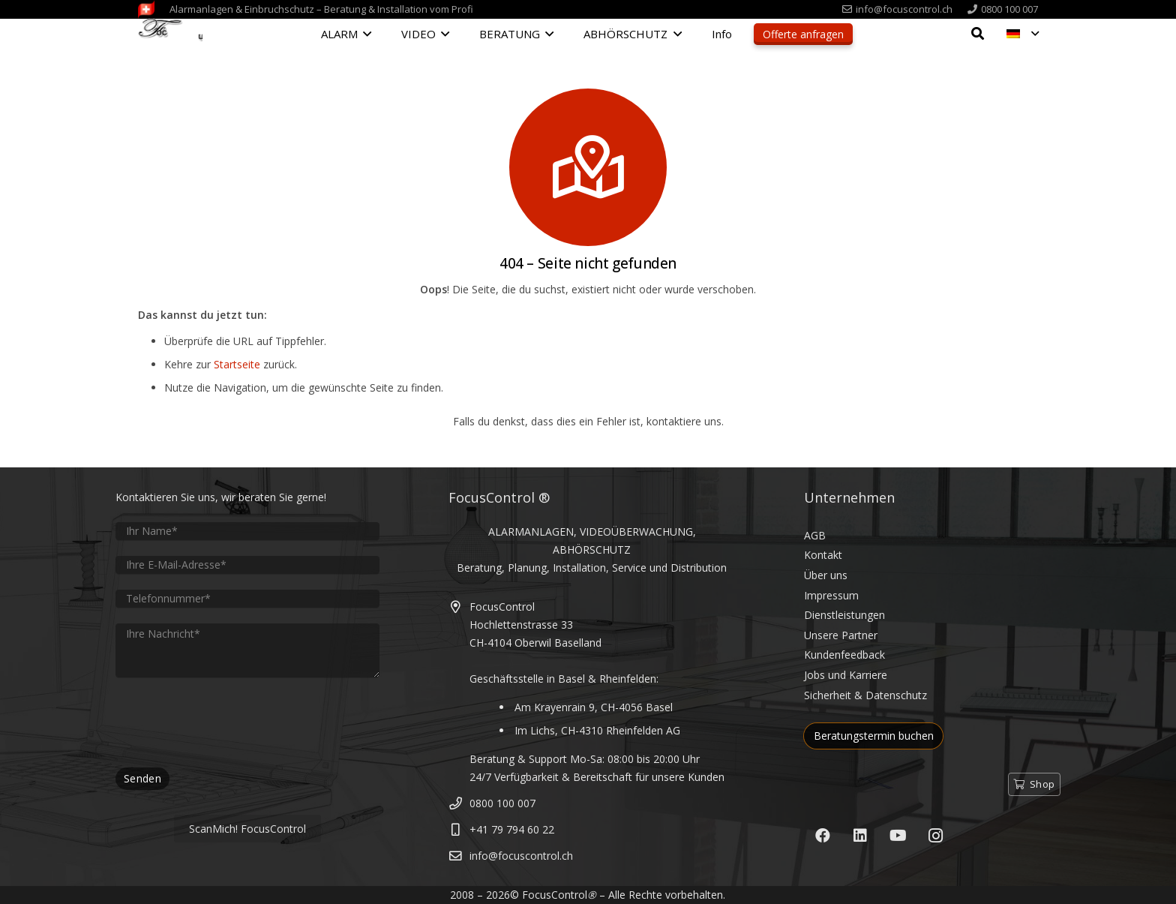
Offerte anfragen (803, 34)
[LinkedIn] (860, 835)
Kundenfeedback (844, 654)
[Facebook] (823, 835)
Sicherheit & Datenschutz (865, 695)
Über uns (826, 575)
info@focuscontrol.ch (521, 855)
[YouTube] (897, 835)
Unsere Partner (841, 635)
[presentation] (230, 722)
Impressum (831, 595)
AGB (815, 535)
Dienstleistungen (844, 615)
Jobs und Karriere (845, 675)
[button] (364, 34)
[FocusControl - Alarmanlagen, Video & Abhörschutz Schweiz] (170, 35)
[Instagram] (935, 835)
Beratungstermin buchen (874, 735)
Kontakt (823, 555)
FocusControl (554, 894)
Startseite (237, 364)
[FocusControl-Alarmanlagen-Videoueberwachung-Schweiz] (146, 9)
